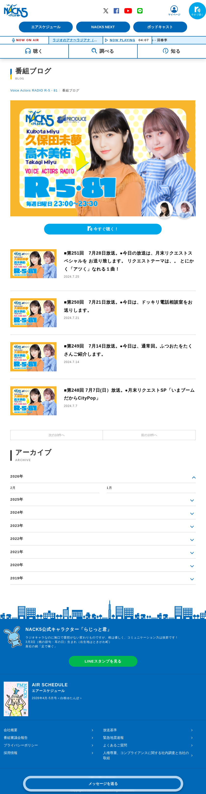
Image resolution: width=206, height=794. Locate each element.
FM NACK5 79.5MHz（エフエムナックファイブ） (16, 11)
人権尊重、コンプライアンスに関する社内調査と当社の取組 (146, 755)
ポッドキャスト (160, 27)
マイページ (174, 14)
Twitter (106, 10)
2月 (13, 488)
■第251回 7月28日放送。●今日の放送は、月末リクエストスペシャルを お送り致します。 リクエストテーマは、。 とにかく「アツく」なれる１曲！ (129, 261)
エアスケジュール (45, 27)
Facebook (116, 10)
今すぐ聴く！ (106, 229)
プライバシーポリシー (21, 745)
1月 (109, 488)
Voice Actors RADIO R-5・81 (34, 90)
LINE (140, 10)
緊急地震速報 (113, 738)
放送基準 (110, 730)
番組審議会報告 (16, 738)
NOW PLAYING (122, 40)
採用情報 (10, 753)
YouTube (128, 10)
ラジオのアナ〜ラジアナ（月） (77, 40)
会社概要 (10, 730)
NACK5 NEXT (103, 27)
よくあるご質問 (115, 745)
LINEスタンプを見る (103, 661)
